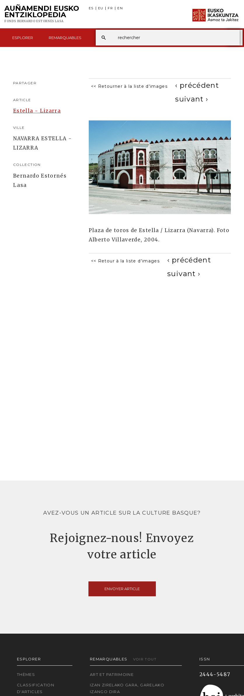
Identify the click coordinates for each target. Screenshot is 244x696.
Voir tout (144, 659)
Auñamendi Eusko (41, 14)
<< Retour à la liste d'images (125, 261)
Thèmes (26, 674)
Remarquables (65, 37)
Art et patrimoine (112, 674)
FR (110, 8)
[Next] (191, 99)
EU (101, 8)
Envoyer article (122, 588)
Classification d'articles (35, 688)
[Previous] (197, 85)
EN (120, 8)
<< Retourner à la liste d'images (129, 86)
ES (91, 8)
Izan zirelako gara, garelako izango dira (127, 688)
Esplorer (22, 37)
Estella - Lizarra (37, 111)
